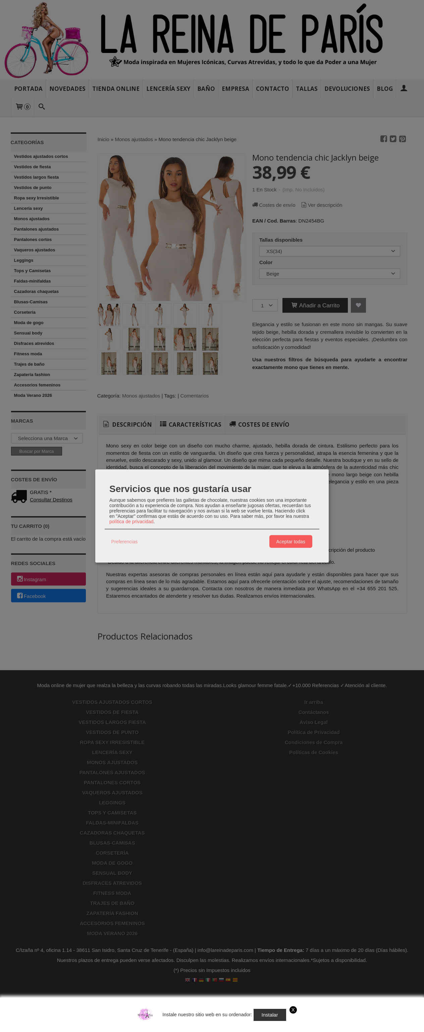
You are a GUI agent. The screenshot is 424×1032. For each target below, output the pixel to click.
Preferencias (124, 541)
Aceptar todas (290, 541)
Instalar (270, 1015)
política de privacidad (131, 521)
